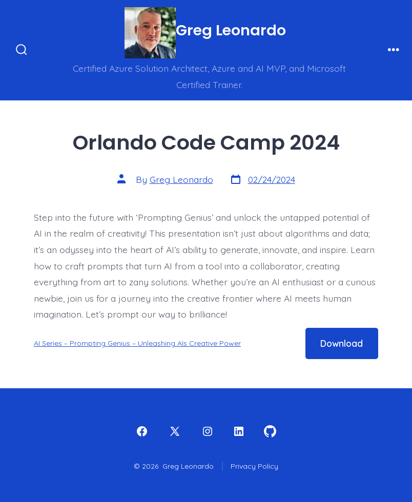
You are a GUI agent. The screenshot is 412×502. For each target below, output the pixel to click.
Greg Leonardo (181, 179)
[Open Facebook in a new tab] (142, 431)
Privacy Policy (254, 466)
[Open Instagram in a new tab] (207, 431)
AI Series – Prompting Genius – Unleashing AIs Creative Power (137, 343)
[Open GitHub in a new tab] (270, 431)
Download (341, 343)
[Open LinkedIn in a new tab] (238, 431)
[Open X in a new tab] (175, 431)
